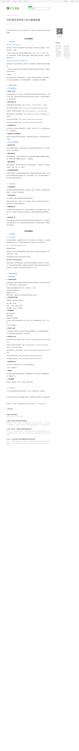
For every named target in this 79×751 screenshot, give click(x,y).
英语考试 (12, 15)
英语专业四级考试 (21, 403)
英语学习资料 (66, 52)
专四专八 (16, 15)
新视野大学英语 (67, 53)
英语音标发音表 (67, 55)
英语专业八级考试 (30, 403)
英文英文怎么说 (42, 403)
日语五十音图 (58, 48)
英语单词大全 (66, 48)
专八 (37, 403)
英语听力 (15, 403)
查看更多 (67, 58)
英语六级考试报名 (59, 46)
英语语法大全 (58, 55)
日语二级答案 (66, 46)
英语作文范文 (66, 50)
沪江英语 (8, 15)
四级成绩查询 (58, 53)
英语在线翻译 (58, 52)
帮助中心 (20, 1)
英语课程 (57, 50)
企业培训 (26, 1)
